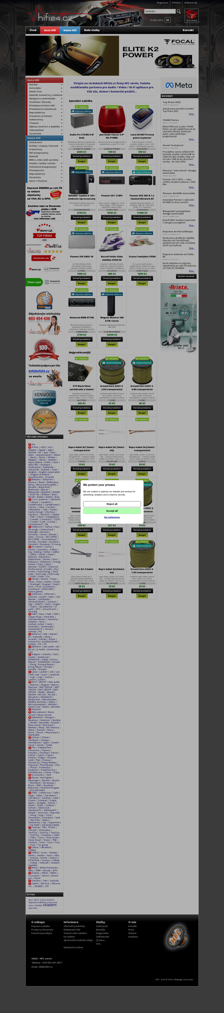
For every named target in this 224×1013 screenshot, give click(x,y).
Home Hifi (69, 30)
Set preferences (112, 517)
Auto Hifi (50, 30)
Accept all (112, 510)
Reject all (112, 504)
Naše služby (92, 30)
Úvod (33, 30)
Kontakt (188, 30)
